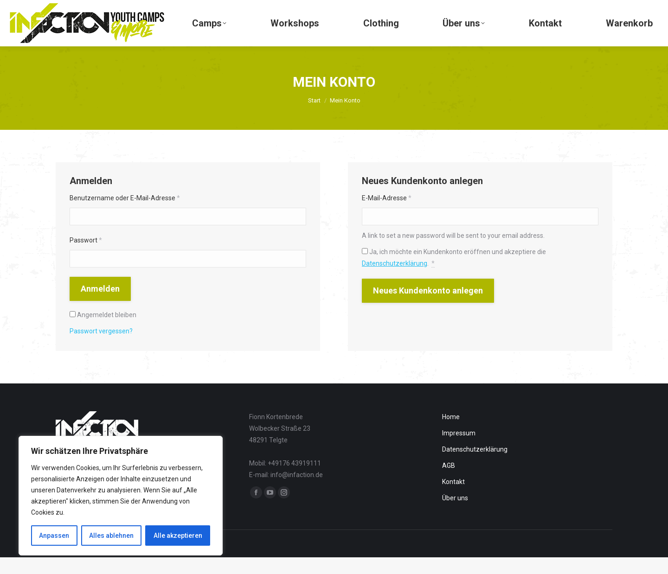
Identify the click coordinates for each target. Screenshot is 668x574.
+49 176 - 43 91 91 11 (52, 8)
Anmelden (100, 305)
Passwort (86, 257)
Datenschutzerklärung (394, 280)
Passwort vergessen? (101, 347)
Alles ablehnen (111, 535)
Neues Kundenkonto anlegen (428, 307)
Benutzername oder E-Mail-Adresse (125, 214)
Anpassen (54, 535)
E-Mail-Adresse (386, 214)
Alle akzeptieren (178, 535)
